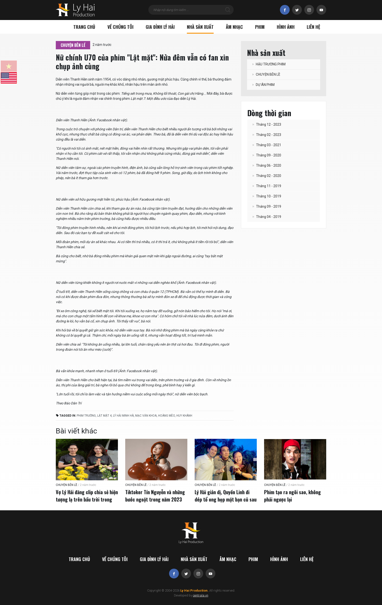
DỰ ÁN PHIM (263, 85)
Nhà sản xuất (200, 27)
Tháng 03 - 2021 (266, 145)
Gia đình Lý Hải (160, 27)
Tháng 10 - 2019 (266, 196)
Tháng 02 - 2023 (266, 135)
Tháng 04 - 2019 (266, 217)
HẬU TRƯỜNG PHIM (269, 64)
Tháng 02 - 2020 (266, 176)
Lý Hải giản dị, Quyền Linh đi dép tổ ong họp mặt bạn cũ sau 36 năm (226, 499)
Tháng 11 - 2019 (266, 186)
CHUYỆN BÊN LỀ (73, 45)
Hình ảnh (286, 27)
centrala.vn (200, 595)
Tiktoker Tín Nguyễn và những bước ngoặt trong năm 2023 (155, 495)
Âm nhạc (234, 27)
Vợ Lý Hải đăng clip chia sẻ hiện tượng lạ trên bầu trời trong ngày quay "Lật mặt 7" (87, 499)
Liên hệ (313, 27)
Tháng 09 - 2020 (266, 155)
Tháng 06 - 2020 (266, 165)
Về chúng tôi (120, 27)
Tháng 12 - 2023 (266, 124)
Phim (260, 27)
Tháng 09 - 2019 (266, 206)
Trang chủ (84, 27)
